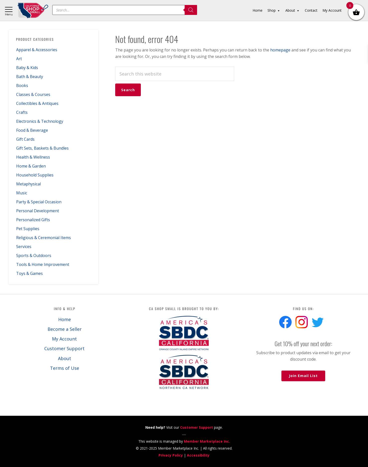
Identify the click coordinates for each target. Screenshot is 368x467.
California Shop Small (33, 10)
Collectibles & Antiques (37, 103)
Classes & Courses (33, 94)
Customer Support (64, 348)
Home (64, 319)
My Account (64, 339)
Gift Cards (25, 139)
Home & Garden (31, 166)
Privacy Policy (170, 455)
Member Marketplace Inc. (207, 441)
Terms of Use (64, 368)
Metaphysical (28, 184)
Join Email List (303, 375)
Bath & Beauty (29, 76)
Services (23, 246)
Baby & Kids (27, 67)
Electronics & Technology (39, 121)
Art (19, 58)
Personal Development (37, 210)
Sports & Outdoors (33, 255)
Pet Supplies (27, 228)
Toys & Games (29, 273)
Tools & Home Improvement (42, 264)
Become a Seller (65, 329)
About (64, 358)
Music (21, 193)
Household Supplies (34, 175)
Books (22, 85)
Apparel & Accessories (36, 49)
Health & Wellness (33, 157)
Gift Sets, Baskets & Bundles (42, 148)
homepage (280, 50)
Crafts (22, 112)
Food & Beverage (32, 130)
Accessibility (198, 455)
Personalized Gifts (33, 219)
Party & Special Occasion (38, 202)
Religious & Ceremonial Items (43, 237)
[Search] (191, 10)
